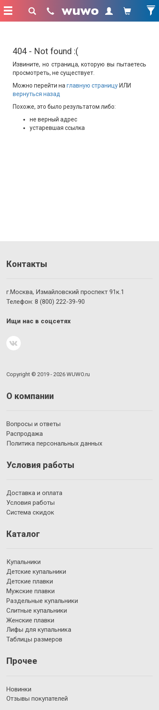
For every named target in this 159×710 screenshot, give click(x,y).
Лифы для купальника (38, 629)
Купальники (23, 562)
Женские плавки (30, 620)
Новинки (18, 689)
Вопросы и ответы (33, 424)
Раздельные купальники (42, 601)
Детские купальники (36, 571)
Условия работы (30, 502)
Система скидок (30, 512)
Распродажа (24, 434)
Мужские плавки (30, 591)
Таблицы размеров (34, 639)
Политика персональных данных (54, 443)
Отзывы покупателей (37, 698)
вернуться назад (36, 94)
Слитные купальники (36, 610)
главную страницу (92, 85)
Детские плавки (29, 581)
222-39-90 (60, 301)
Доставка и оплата (34, 493)
